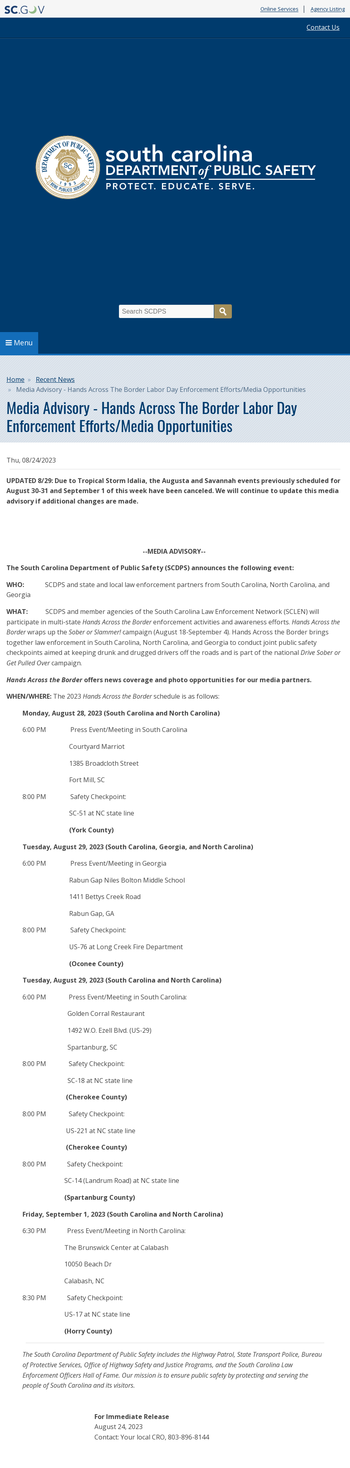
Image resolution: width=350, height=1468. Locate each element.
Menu (19, 342)
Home (15, 379)
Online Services (279, 9)
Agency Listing (328, 9)
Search (223, 311)
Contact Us (323, 27)
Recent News (55, 379)
